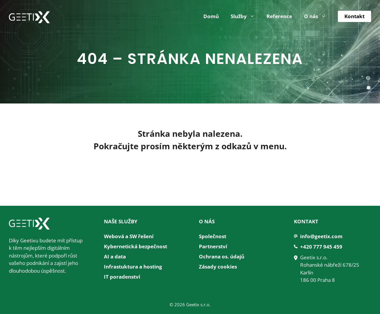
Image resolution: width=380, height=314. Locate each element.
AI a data (115, 256)
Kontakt (354, 16)
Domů (211, 16)
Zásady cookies (218, 266)
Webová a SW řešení (128, 236)
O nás (318, 16)
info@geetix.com (321, 236)
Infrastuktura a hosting (133, 266)
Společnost (212, 236)
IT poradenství (122, 276)
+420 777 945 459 (321, 246)
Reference (279, 16)
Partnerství (213, 246)
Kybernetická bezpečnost (135, 246)
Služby (246, 16)
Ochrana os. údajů (221, 256)
